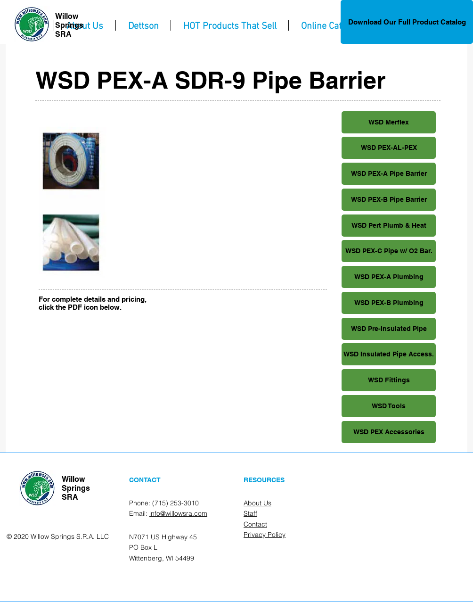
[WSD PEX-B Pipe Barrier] (389, 200)
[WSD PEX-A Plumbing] (389, 277)
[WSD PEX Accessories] (389, 432)
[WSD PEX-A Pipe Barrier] (389, 174)
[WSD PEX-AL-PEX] (389, 148)
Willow (66, 16)
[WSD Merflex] (389, 122)
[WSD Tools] (389, 406)
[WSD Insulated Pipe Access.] (389, 354)
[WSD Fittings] (389, 380)
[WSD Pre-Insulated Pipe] (389, 329)
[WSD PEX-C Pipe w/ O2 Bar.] (389, 251)
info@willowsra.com (178, 513)
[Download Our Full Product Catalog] (407, 22)
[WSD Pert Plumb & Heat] (389, 225)
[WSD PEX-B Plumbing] (389, 303)
